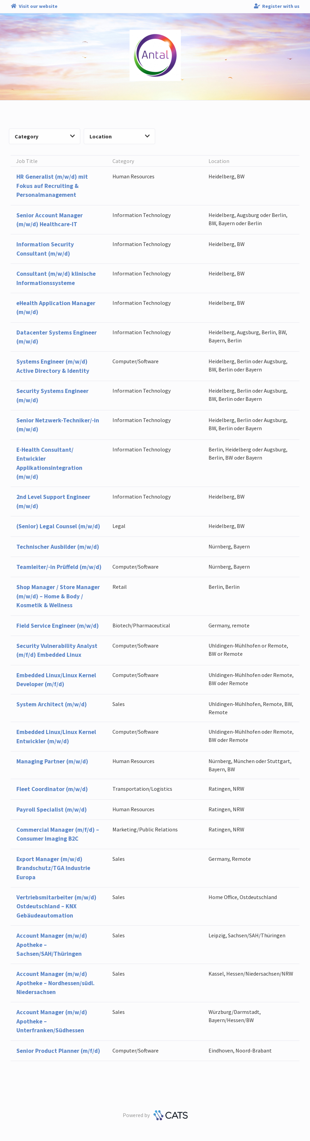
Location (120, 136)
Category (45, 136)
